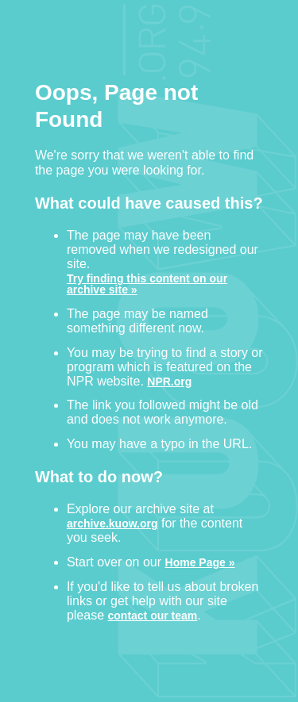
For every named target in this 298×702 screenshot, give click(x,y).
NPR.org (169, 381)
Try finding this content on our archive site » (147, 283)
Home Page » (200, 562)
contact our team (153, 615)
